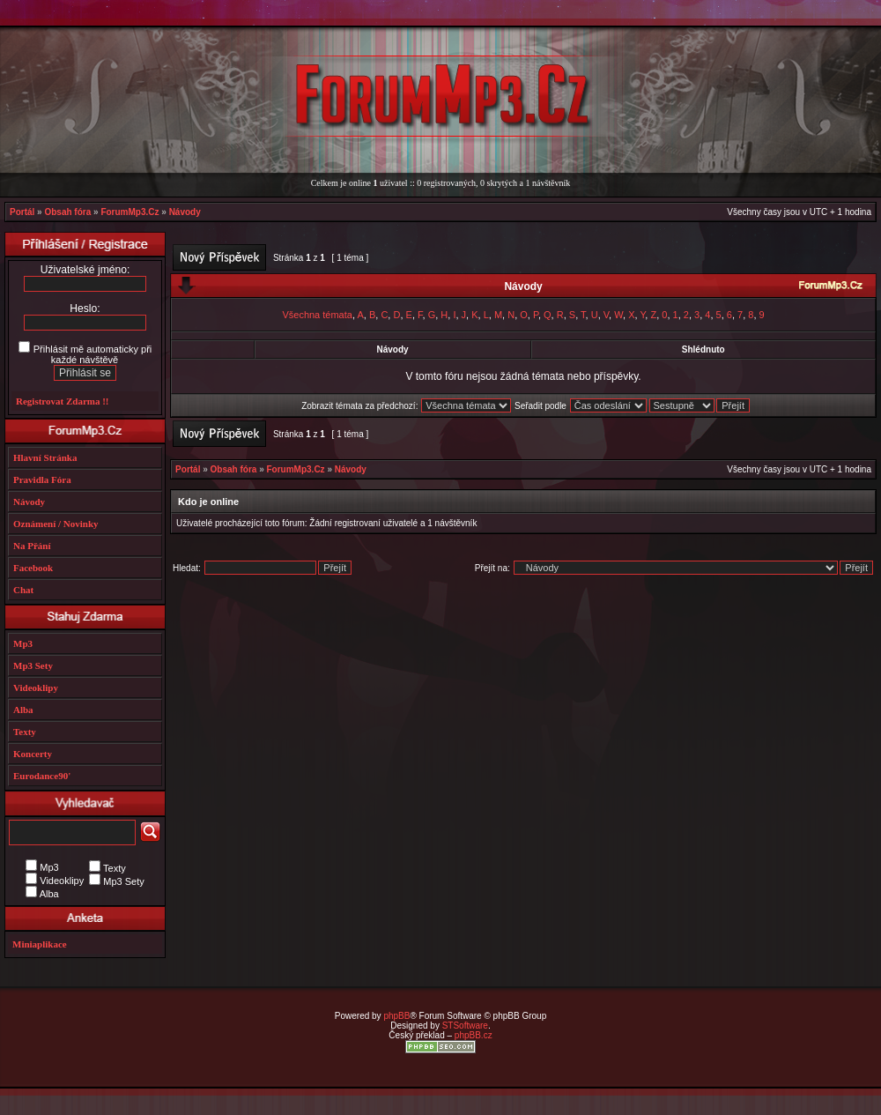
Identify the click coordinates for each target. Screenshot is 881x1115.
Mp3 (23, 643)
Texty (24, 731)
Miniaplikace (39, 944)
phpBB (396, 1016)
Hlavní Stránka (45, 457)
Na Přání (31, 545)
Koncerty (32, 753)
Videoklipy (35, 687)
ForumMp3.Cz (129, 212)
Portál (22, 212)
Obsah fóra (67, 212)
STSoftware (465, 1025)
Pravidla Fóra (42, 479)
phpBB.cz (473, 1035)
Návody (185, 212)
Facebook (33, 567)
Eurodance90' (41, 775)
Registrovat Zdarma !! (62, 401)
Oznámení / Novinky (56, 523)
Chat (23, 589)
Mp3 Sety (33, 665)
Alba (23, 709)
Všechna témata (317, 314)
